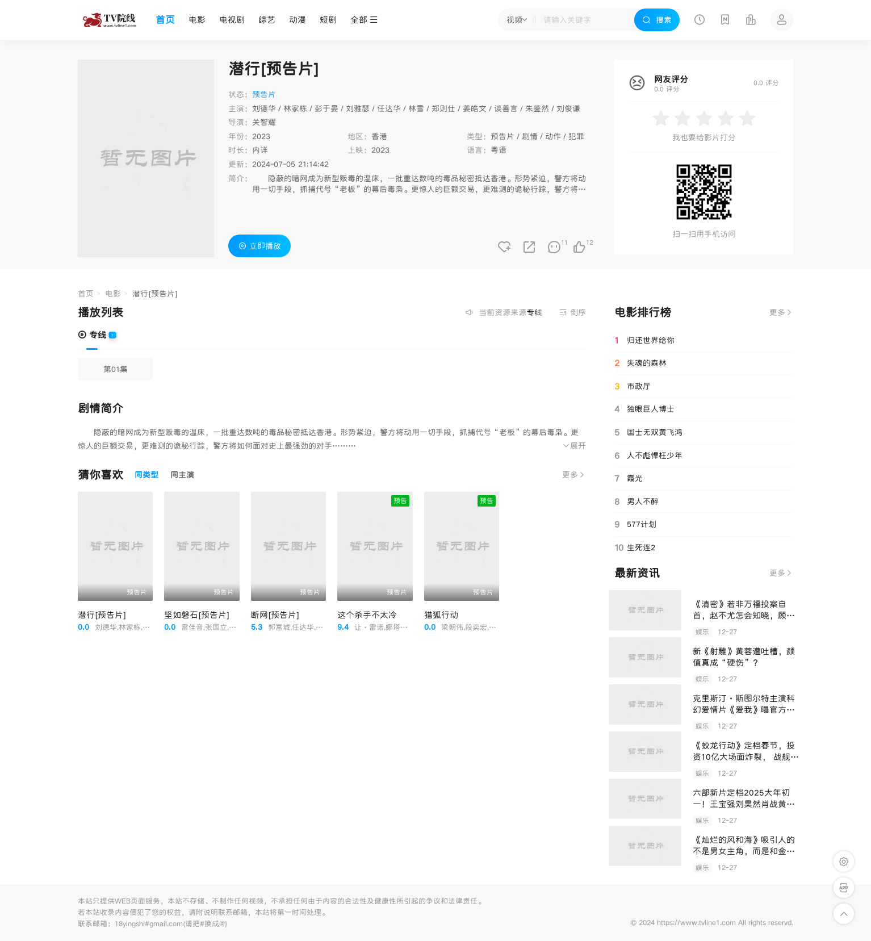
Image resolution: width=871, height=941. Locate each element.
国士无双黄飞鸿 (648, 432)
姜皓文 (475, 108)
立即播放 (259, 246)
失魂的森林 (640, 363)
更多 (574, 475)
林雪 (416, 108)
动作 (553, 136)
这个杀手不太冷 (367, 614)
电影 (197, 19)
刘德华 (264, 108)
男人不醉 (636, 501)
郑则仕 (443, 108)
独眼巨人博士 (644, 409)
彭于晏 (326, 108)
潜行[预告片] (102, 614)
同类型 (146, 475)
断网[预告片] (275, 614)
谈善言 (506, 108)
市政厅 (632, 386)
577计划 (635, 524)
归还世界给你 (644, 340)
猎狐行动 (441, 614)
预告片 (502, 136)
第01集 (115, 369)
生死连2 (634, 547)
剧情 (530, 136)
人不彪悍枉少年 (648, 455)
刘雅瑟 (358, 108)
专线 (92, 334)
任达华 (389, 108)
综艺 (266, 19)
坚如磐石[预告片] (196, 614)
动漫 (297, 19)
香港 (379, 136)
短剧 (328, 19)
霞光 (628, 478)
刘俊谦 (568, 108)
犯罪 (576, 136)
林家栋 (295, 108)
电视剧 (232, 19)
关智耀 (264, 122)
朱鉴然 (537, 108)
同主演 (182, 475)
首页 (165, 20)
